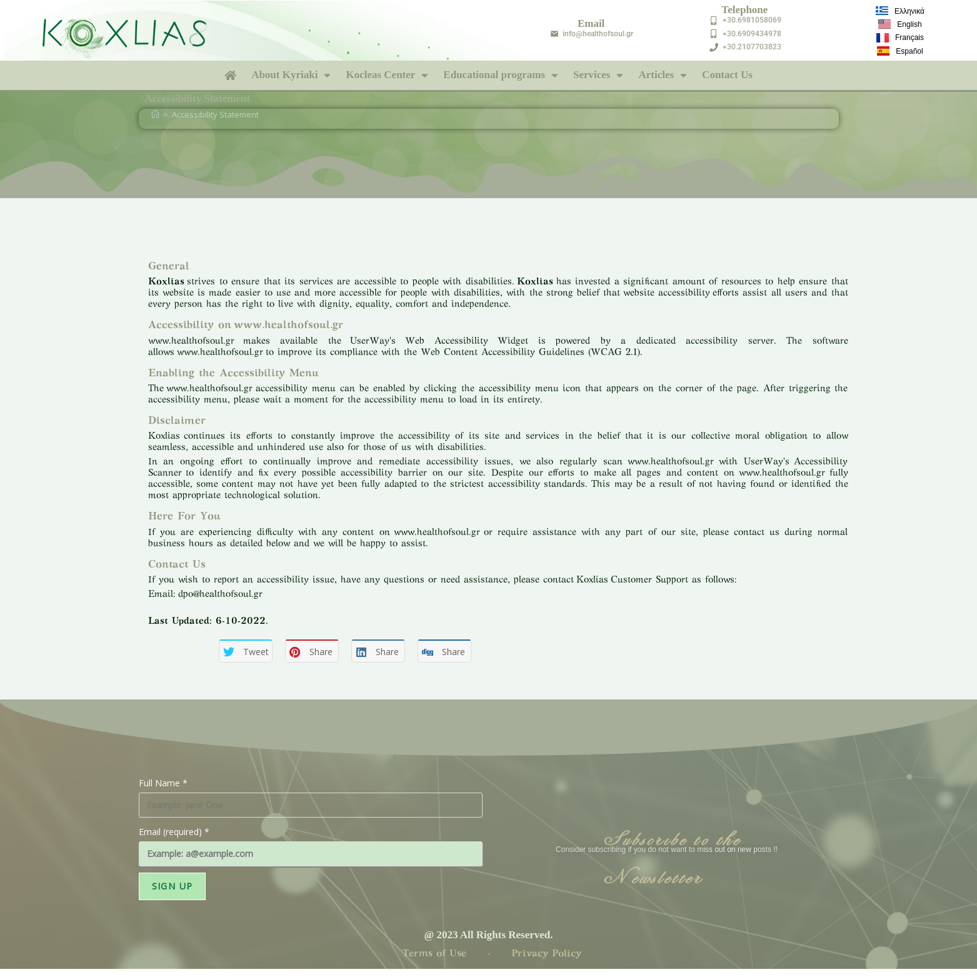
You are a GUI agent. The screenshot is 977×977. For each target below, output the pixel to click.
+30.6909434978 (752, 33)
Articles (662, 75)
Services (598, 75)
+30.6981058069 (752, 20)
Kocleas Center (387, 75)
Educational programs (500, 75)
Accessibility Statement (215, 114)
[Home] (155, 114)
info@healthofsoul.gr (598, 33)
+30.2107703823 (752, 47)
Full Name (163, 783)
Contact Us (727, 75)
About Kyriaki (291, 75)
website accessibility (666, 293)
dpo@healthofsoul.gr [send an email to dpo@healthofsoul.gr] (220, 594)
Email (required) (174, 832)
